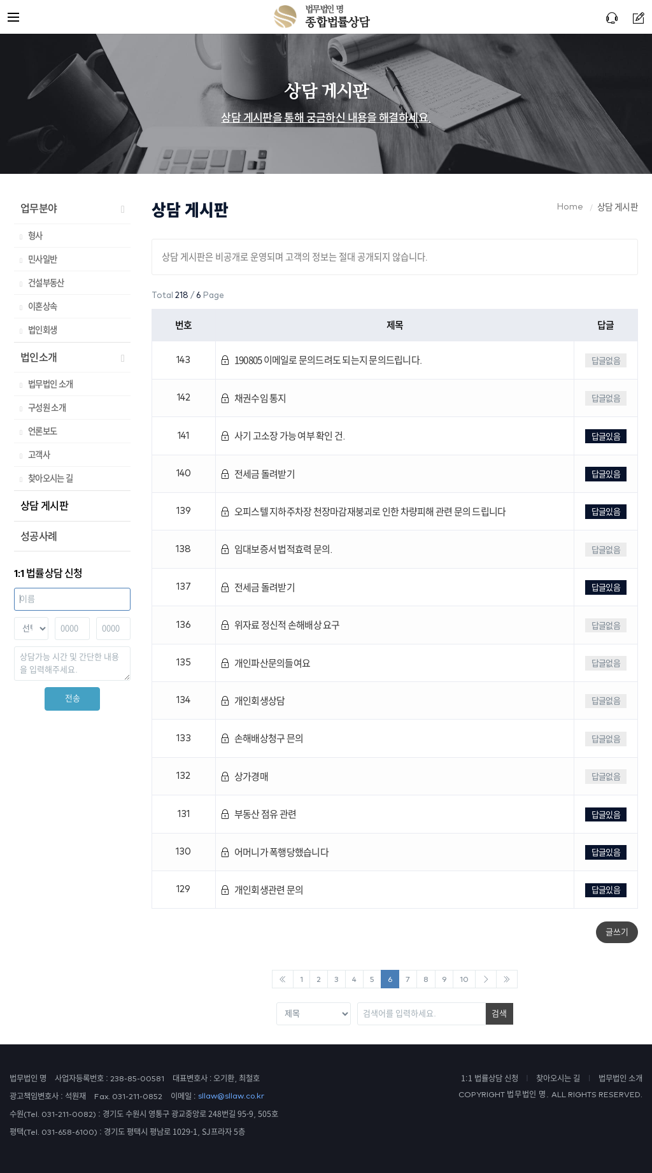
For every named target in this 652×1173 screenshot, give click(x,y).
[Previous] (283, 979)
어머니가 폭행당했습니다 (274, 852)
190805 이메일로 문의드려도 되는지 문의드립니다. (321, 360)
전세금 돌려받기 (257, 474)
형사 (35, 235)
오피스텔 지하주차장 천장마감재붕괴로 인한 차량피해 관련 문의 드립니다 (363, 511)
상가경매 (244, 776)
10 (464, 980)
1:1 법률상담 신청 (489, 1078)
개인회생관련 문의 (261, 890)
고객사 (39, 454)
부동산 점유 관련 (258, 814)
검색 (499, 1013)
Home (570, 207)
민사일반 (42, 259)
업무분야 (38, 208)
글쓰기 (617, 932)
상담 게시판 (44, 506)
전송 (72, 698)
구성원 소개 (47, 407)
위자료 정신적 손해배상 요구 (279, 625)
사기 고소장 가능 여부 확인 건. (282, 436)
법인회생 (42, 329)
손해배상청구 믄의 (261, 738)
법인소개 (38, 357)
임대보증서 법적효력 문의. (276, 549)
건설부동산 (46, 282)
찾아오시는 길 (50, 478)
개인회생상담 (252, 701)
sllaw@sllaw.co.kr (231, 1096)
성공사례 (38, 536)
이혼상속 (42, 306)
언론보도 (42, 431)
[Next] (486, 979)
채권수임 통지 (253, 398)
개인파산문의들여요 (265, 663)
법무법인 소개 (50, 384)
